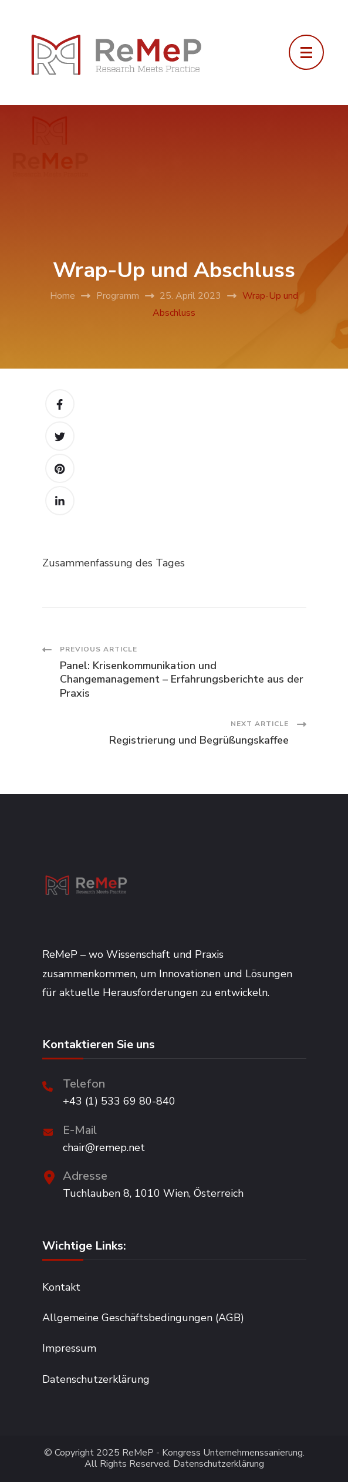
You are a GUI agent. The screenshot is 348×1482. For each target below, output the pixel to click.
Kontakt (61, 1287)
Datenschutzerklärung (96, 1379)
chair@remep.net (104, 1147)
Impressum (69, 1348)
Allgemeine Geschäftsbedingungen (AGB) (143, 1318)
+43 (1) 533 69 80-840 (119, 1101)
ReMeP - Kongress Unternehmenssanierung (212, 1453)
